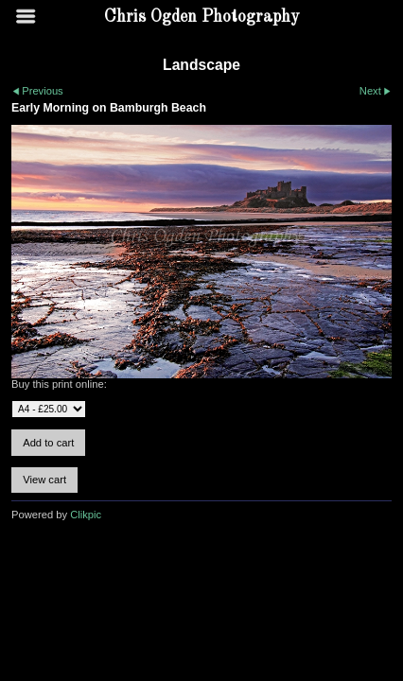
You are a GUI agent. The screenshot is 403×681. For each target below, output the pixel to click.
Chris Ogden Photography (202, 17)
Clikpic (85, 514)
